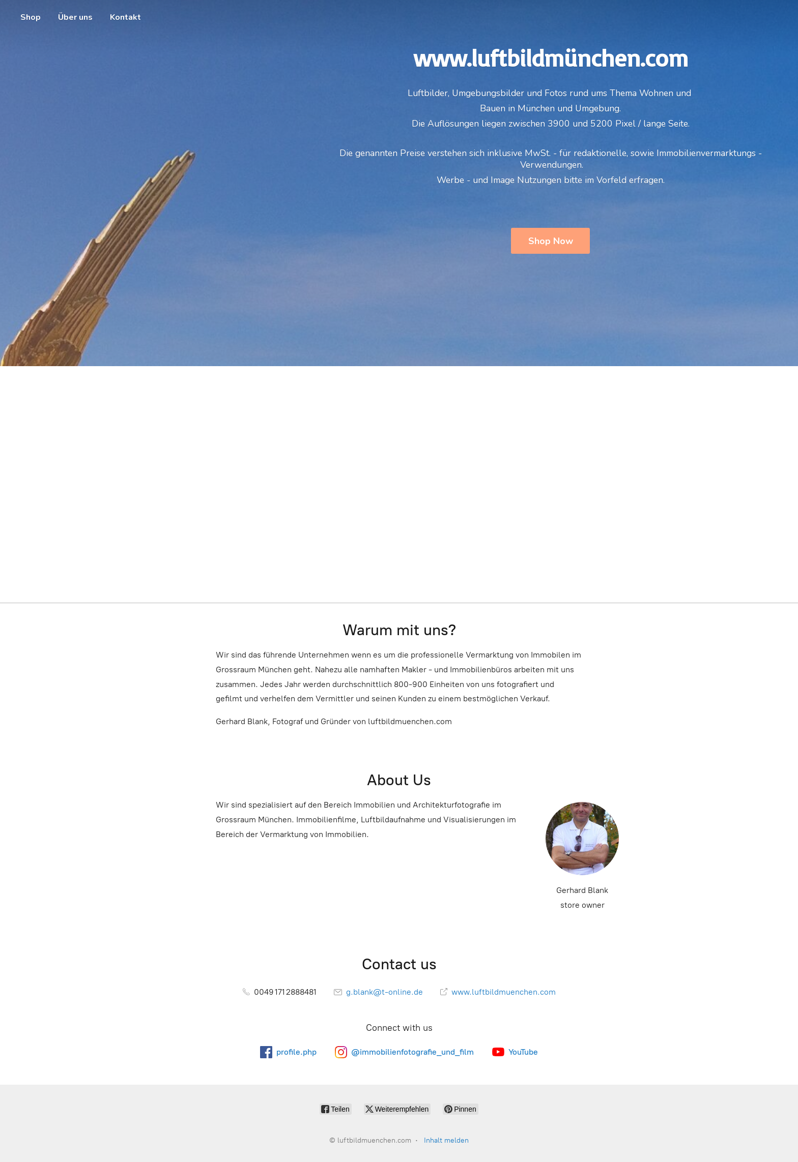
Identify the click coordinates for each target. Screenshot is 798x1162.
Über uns (75, 17)
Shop (30, 17)
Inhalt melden (446, 1140)
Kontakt (125, 17)
